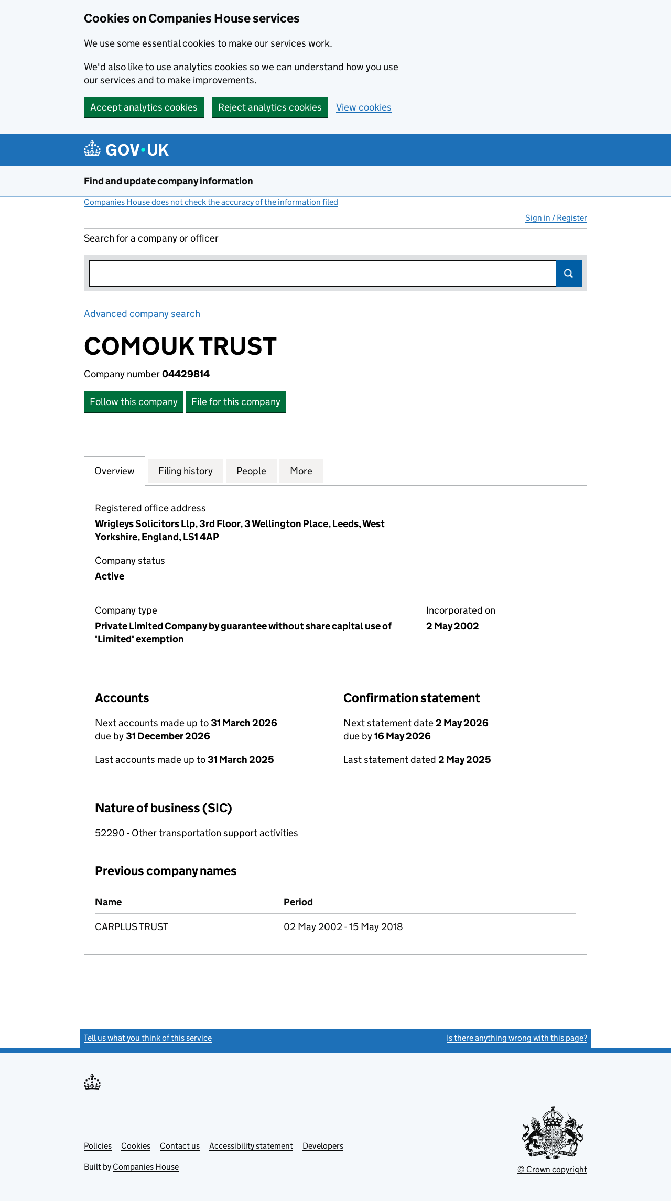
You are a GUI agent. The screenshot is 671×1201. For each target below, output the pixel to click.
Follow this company (134, 402)
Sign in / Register (556, 218)
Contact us (180, 1146)
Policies (98, 1146)
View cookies (364, 107)
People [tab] (251, 470)
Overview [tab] (114, 470)
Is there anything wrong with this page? (517, 1038)
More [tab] (301, 470)
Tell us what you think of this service (148, 1038)
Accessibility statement (251, 1146)
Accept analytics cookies (144, 107)
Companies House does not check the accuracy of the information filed (211, 202)
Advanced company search (142, 314)
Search (569, 273)
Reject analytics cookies (270, 107)
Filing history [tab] (185, 470)
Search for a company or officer (151, 238)
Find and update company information (168, 181)
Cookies (135, 1146)
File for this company (235, 402)
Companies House (146, 1167)
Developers (322, 1146)
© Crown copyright (552, 1169)
